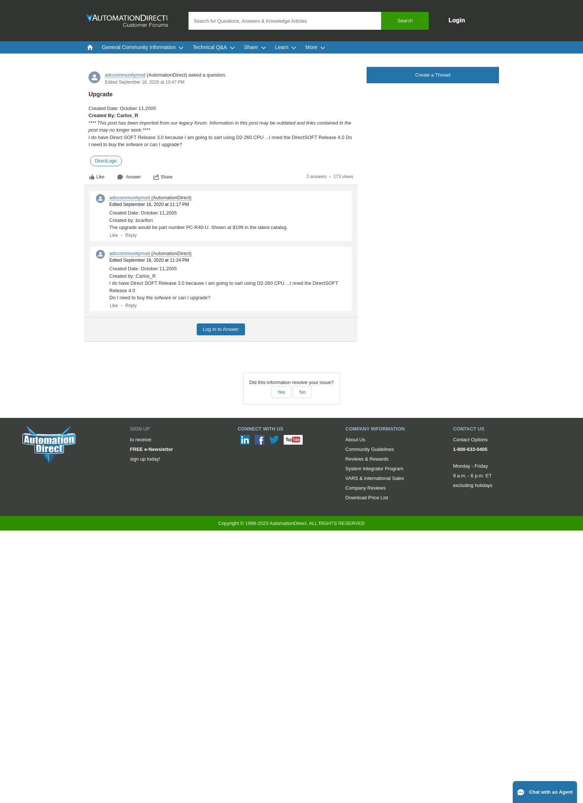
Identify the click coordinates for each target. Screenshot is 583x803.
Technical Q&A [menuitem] (214, 47)
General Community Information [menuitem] (143, 47)
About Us (355, 439)
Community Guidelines (369, 449)
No (302, 392)
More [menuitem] (315, 47)
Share (163, 177)
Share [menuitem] (255, 47)
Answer (129, 177)
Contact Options (470, 439)
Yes (281, 392)
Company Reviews (365, 488)
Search (405, 20)
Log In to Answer (221, 329)
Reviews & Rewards (367, 459)
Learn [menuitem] (286, 47)
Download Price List (366, 497)
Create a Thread (432, 75)
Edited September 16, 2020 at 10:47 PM (144, 82)
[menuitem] (90, 47)
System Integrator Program (374, 468)
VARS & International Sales (374, 478)
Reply (131, 235)
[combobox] (309, 21)
